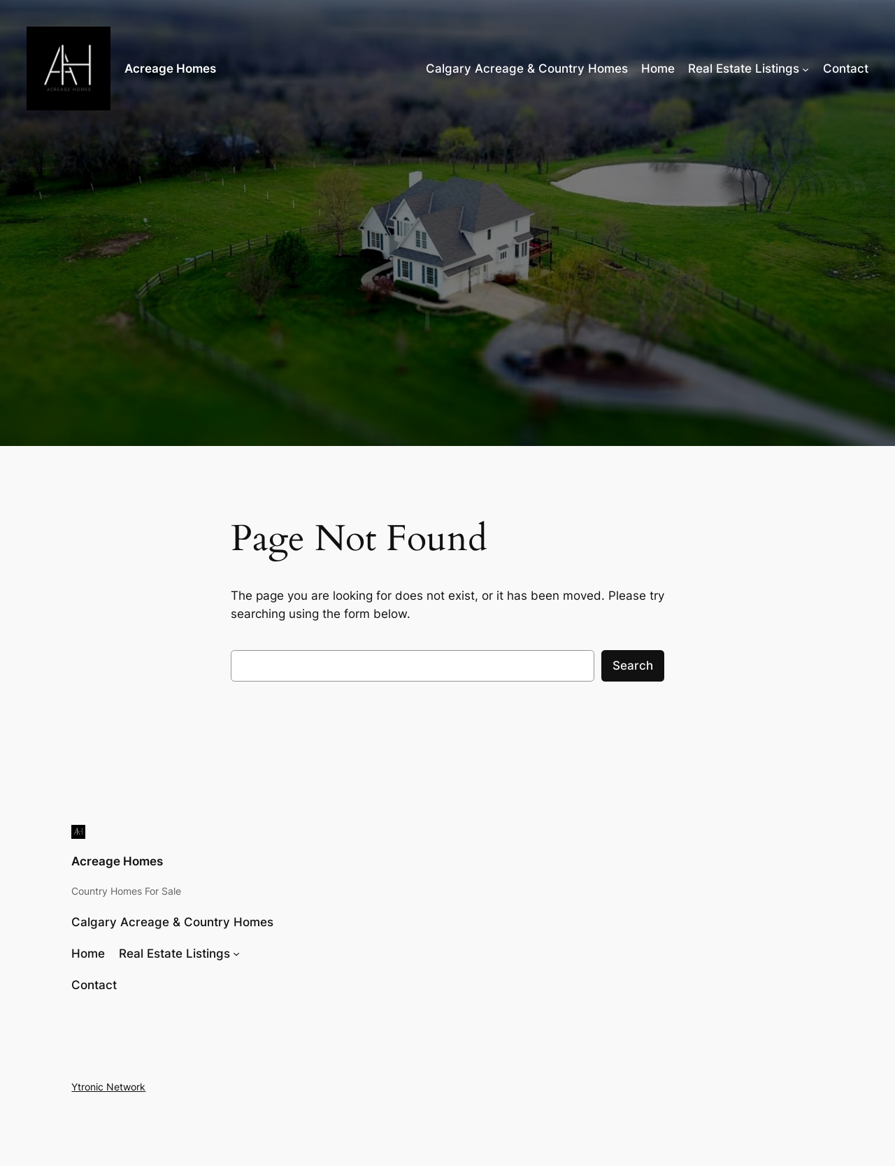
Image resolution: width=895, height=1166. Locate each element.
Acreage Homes (170, 68)
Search (633, 665)
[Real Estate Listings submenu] (805, 68)
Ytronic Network (108, 1087)
